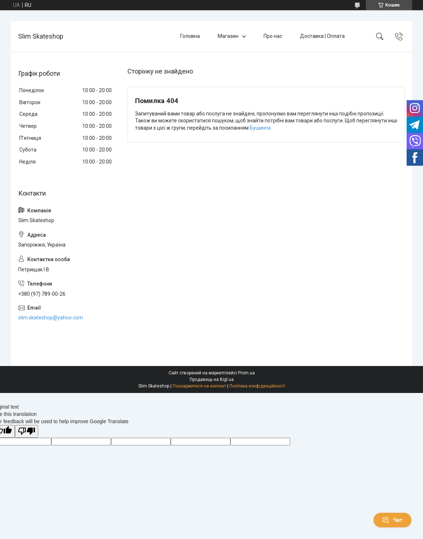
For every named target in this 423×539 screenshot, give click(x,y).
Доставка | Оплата (322, 36)
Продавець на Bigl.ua (212, 379)
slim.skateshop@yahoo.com (50, 317)
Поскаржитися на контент (199, 386)
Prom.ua (246, 372)
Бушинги (260, 128)
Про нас (273, 36)
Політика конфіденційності (257, 386)
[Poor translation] (26, 431)
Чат (392, 520)
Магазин (228, 36)
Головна (190, 36)
